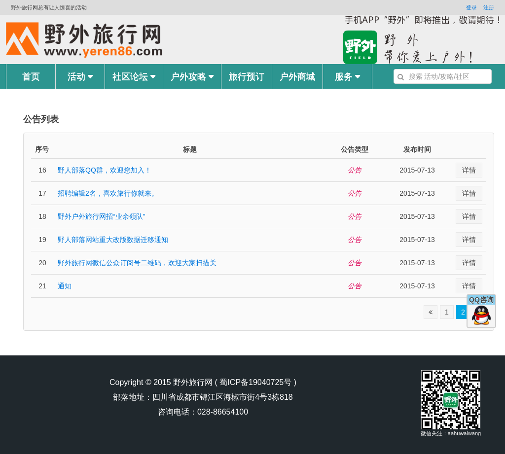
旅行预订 (246, 76)
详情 (469, 170)
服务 (347, 76)
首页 (31, 76)
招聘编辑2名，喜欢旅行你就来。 (108, 193)
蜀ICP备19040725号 (255, 382)
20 (42, 263)
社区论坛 (133, 76)
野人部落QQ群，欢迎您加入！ (104, 170)
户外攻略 (192, 76)
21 (42, 286)
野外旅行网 (193, 382)
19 (42, 240)
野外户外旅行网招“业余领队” (101, 216)
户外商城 (297, 76)
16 (42, 170)
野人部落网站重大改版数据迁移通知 (113, 240)
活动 (80, 76)
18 (42, 216)
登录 (471, 7)
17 (42, 193)
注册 (488, 7)
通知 (65, 286)
